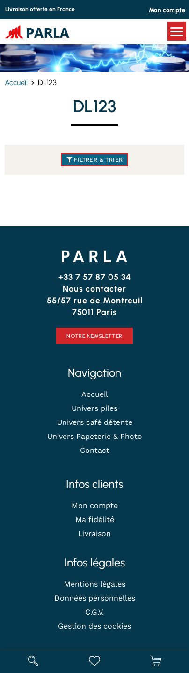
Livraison (94, 533)
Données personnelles (94, 598)
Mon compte (95, 505)
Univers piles (94, 408)
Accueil (16, 82)
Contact (94, 450)
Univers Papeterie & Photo (94, 436)
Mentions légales (94, 584)
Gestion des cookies (94, 626)
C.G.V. (94, 612)
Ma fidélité (94, 519)
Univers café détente (94, 422)
